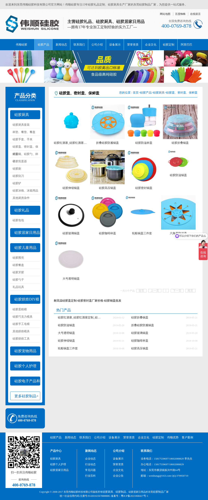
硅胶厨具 (21, 115)
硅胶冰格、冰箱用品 (25, 190)
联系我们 (79, 44)
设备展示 (115, 44)
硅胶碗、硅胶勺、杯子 (25, 155)
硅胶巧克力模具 (22, 316)
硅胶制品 (121, 491)
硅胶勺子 (18, 279)
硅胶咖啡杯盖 (107, 233)
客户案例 (187, 437)
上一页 (155, 290)
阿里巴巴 (186, 44)
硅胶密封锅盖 (143, 188)
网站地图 (165, 13)
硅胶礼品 (21, 210)
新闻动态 (61, 44)
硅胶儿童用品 (25, 248)
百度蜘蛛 (180, 13)
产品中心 (56, 450)
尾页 (190, 290)
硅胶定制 (168, 44)
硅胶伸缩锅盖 (71, 188)
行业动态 (90, 464)
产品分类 (25, 97)
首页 (136, 92)
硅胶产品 (43, 44)
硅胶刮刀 (18, 176)
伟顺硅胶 (21, 44)
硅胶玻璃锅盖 (71, 233)
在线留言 (195, 13)
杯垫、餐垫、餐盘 (24, 132)
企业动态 (90, 458)
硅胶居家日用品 (27, 233)
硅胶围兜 (18, 257)
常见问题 (90, 470)
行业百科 (90, 475)
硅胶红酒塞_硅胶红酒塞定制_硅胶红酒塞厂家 (71, 142)
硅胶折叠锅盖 (180, 142)
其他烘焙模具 (21, 331)
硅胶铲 (17, 183)
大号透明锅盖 (71, 278)
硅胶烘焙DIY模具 (24, 300)
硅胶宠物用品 (25, 351)
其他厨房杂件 (21, 197)
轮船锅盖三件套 (142, 233)
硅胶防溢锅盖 (178, 175)
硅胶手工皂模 (21, 324)
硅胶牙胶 (18, 272)
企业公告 (118, 475)
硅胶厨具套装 (21, 124)
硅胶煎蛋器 (20, 161)
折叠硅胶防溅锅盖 (107, 142)
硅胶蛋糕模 (20, 309)
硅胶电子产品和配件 (25, 382)
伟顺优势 (173, 437)
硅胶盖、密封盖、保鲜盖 (25, 147)
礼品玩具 (18, 287)
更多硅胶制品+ (26, 396)
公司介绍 (97, 44)
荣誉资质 (133, 44)
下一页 (177, 290)
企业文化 (150, 44)
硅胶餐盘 (18, 265)
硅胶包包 (18, 220)
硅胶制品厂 (159, 491)
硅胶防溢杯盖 (143, 142)
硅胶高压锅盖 (107, 188)
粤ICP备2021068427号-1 (134, 495)
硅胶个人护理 (25, 366)
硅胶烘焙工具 (21, 338)
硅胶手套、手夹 (22, 139)
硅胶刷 (17, 168)
